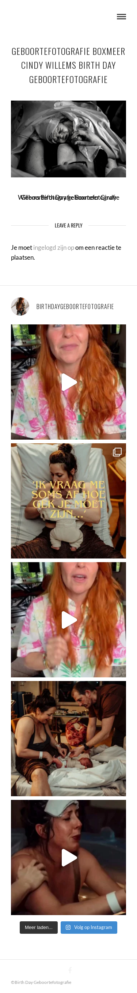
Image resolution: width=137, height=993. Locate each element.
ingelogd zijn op (53, 247)
